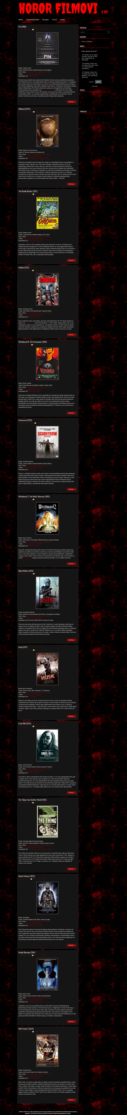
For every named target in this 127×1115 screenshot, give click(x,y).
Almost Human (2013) (26, 876)
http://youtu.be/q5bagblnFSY (32, 1000)
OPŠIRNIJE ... (71, 102)
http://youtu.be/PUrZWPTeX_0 (33, 389)
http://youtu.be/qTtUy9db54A (32, 771)
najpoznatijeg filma (48, 90)
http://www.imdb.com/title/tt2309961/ (39, 154)
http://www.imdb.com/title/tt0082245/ (39, 998)
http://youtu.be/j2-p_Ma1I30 (32, 156)
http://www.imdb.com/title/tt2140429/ (39, 313)
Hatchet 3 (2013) (33, 1078)
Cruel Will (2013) (24, 723)
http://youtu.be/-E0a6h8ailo (32, 618)
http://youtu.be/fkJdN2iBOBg (32, 923)
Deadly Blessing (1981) (26, 952)
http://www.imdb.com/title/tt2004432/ (39, 1074)
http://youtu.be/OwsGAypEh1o (33, 315)
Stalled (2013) (23, 268)
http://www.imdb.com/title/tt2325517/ (39, 921)
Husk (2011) (32, 469)
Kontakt (62, 20)
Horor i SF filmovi (87, 41)
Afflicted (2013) (24, 109)
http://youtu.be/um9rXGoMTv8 (33, 74)
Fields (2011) (32, 696)
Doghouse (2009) (33, 317)
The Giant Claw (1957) (35, 241)
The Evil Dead (29, 323)
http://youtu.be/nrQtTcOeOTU (33, 544)
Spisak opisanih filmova (32, 20)
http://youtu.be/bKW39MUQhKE (33, 239)
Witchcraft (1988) (33, 391)
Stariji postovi (72, 1106)
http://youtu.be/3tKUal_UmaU (32, 467)
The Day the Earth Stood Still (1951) (40, 849)
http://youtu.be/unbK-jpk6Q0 (32, 694)
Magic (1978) (32, 76)
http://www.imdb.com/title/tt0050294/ (39, 237)
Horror (36, 29)
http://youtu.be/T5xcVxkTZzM (33, 847)
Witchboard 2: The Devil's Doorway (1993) (34, 496)
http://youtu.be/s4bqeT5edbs (32, 1076)
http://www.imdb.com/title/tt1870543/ (39, 769)
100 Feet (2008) (33, 773)
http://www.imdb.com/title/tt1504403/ (39, 692)
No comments (44, 29)
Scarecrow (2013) (25, 420)
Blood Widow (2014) (25, 571)
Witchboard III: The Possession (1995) (32, 342)
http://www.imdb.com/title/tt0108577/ (39, 542)
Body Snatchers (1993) (35, 925)
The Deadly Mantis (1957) (27, 191)
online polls (94, 86)
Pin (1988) (22, 27)
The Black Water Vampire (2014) (38, 158)
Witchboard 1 (27, 558)
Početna (20, 20)
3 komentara (43, 1031)
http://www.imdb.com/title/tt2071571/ (39, 465)
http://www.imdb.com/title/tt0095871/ (39, 72)
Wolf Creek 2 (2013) (26, 1029)
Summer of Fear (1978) (35, 1002)
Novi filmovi (45, 20)
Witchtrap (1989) (33, 546)
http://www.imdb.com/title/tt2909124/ (39, 616)
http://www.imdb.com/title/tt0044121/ (39, 845)
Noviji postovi (23, 1106)
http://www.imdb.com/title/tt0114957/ (39, 387)
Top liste (54, 20)
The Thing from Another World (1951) (32, 800)
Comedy (36, 270)
